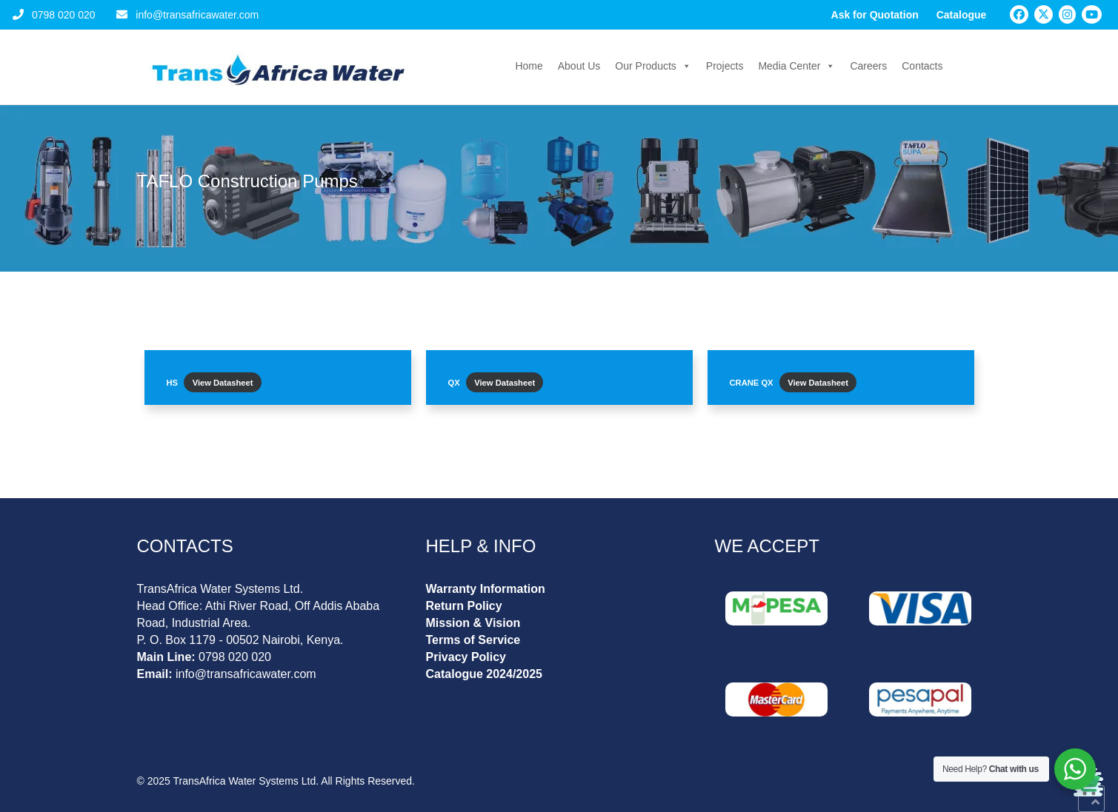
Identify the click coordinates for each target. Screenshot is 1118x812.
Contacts (922, 66)
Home (528, 66)
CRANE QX (751, 382)
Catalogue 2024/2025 (484, 674)
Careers (868, 66)
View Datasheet (223, 382)
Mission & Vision (473, 623)
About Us (579, 66)
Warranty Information (485, 589)
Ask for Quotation (875, 15)
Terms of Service (473, 640)
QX (454, 382)
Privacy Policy (466, 657)
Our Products (653, 66)
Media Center (796, 66)
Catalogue (961, 15)
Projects (725, 66)
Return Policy (464, 606)
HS (173, 382)
